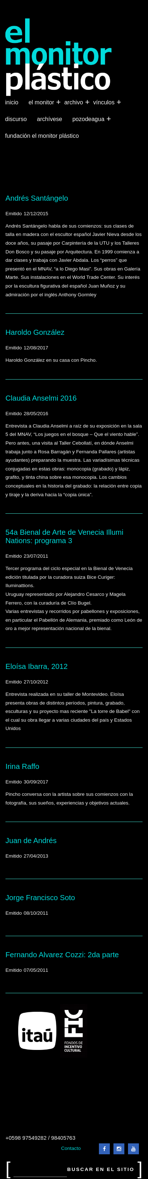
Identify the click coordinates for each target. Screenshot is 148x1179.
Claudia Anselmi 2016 (41, 398)
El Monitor (41, 102)
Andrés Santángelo (36, 198)
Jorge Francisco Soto (40, 898)
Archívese (49, 119)
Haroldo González (34, 332)
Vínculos (104, 102)
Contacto (71, 1148)
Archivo (74, 102)
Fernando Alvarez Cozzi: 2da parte (62, 955)
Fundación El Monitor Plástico (42, 136)
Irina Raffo (22, 766)
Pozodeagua (89, 119)
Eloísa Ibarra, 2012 (36, 666)
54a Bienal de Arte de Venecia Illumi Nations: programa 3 (64, 536)
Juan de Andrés (31, 841)
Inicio (11, 102)
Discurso (16, 119)
